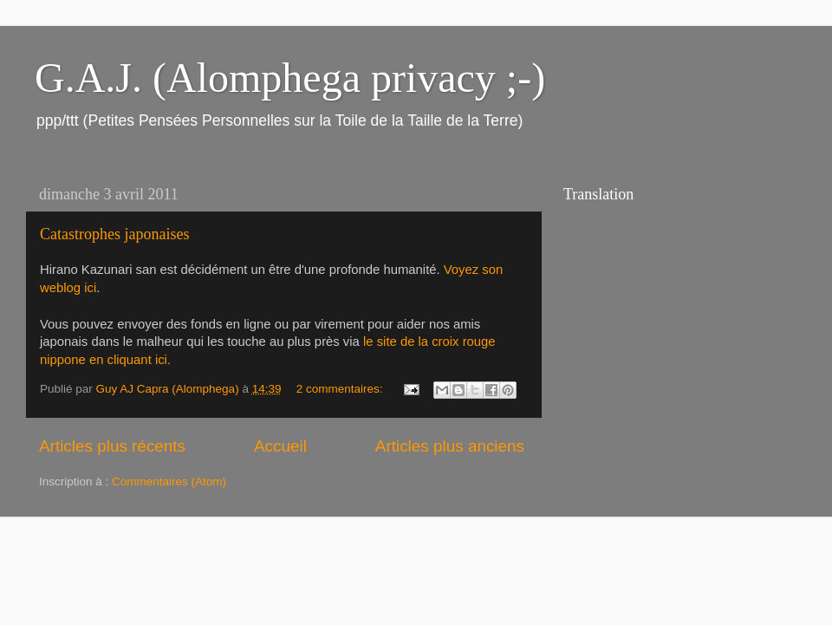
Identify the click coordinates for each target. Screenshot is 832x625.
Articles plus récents (112, 446)
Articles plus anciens (449, 446)
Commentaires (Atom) (169, 481)
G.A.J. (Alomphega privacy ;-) (290, 78)
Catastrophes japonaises (114, 234)
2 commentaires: (341, 388)
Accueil (280, 446)
